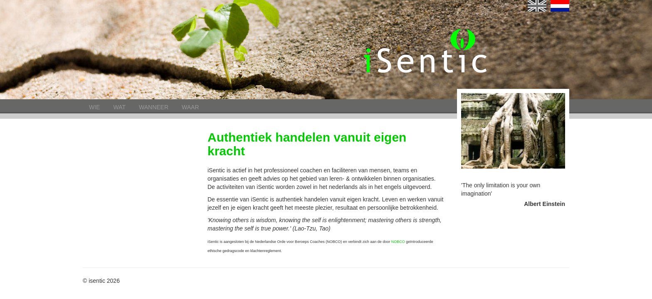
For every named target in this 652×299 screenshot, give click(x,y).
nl (560, 6)
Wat (119, 107)
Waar (190, 107)
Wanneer (153, 107)
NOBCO (398, 242)
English (537, 6)
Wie (94, 107)
